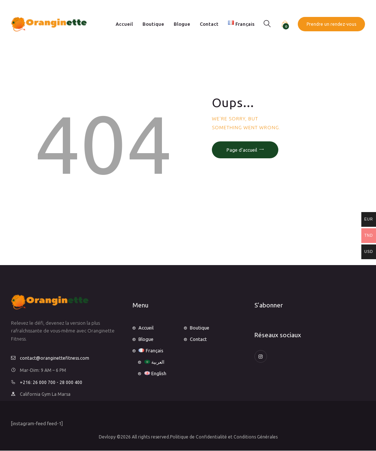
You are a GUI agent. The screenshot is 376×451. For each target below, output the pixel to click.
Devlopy (107, 436)
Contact (198, 339)
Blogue (145, 339)
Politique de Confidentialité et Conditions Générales (224, 436)
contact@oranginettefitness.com (54, 358)
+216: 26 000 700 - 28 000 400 (51, 382)
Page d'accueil (242, 149)
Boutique (199, 327)
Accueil (145, 327)
